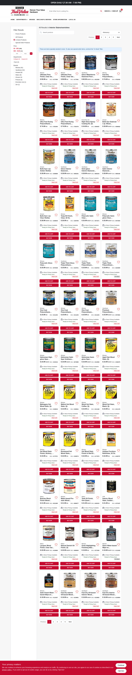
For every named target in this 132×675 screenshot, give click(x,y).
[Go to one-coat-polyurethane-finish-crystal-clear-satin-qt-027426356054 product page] (49, 311)
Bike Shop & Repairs (44, 19)
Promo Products (20, 33)
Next (118, 37)
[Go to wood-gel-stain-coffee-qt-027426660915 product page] (90, 405)
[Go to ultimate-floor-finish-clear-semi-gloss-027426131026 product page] (49, 76)
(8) (19, 72)
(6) (18, 75)
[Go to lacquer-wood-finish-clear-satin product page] (49, 547)
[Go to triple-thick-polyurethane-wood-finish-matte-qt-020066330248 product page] (111, 264)
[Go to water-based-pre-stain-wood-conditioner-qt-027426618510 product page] (70, 500)
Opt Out (121, 671)
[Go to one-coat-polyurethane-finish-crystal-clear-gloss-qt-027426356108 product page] (70, 311)
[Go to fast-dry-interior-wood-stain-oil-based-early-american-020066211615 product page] (90, 594)
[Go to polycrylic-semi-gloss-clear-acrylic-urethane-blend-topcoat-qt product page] (111, 217)
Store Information (60, 19)
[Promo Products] (14, 33)
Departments (21, 19)
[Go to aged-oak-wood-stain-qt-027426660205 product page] (111, 358)
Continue (121, 665)
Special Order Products (23, 42)
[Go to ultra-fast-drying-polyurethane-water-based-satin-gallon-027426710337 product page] (70, 123)
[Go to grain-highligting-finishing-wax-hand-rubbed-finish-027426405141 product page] (90, 547)
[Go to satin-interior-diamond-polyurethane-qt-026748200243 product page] (111, 170)
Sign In (107, 11)
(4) (19, 77)
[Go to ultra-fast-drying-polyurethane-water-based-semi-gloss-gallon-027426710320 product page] (49, 123)
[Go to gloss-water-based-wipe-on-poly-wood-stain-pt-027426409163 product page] (111, 547)
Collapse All (17, 59)
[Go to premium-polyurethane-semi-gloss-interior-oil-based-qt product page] (111, 311)
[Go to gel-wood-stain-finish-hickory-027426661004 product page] (49, 453)
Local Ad (72, 19)
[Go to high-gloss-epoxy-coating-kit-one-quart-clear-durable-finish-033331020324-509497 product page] (90, 123)
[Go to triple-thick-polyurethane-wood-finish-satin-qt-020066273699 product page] (90, 264)
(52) (20, 70)
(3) (19, 79)
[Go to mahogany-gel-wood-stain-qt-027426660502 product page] (49, 405)
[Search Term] (75, 11)
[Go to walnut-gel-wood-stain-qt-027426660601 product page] (70, 405)
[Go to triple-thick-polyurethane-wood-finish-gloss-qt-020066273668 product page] (70, 264)
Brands (32, 19)
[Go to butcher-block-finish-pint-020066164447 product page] (49, 500)
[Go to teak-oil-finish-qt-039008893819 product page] (90, 500)
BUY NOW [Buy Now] (49, 97)
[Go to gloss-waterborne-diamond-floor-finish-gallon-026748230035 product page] (90, 76)
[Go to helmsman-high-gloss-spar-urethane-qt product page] (49, 358)
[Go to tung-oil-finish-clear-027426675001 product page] (70, 217)
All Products (19, 37)
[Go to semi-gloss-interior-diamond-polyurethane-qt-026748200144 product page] (90, 170)
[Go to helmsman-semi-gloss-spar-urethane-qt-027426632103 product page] (90, 358)
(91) (19, 67)
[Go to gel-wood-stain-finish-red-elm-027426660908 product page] (90, 453)
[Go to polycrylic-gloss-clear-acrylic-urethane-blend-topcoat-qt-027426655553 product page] (49, 264)
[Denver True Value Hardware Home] (19, 11)
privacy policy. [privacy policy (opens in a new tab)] (7, 670)
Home (13, 19)
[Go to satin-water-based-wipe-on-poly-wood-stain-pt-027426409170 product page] (49, 594)
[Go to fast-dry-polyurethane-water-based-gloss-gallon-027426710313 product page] (111, 76)
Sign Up (115, 11)
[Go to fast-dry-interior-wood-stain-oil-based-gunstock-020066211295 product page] (111, 594)
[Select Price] (31, 53)
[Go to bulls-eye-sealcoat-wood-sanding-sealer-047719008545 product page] (111, 123)
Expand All (24, 59)
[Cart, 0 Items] (120, 11)
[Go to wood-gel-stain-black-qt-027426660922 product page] (111, 405)
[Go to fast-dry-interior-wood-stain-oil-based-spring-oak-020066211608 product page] (70, 594)
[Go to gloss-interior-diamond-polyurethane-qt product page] (70, 170)
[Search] (101, 11)
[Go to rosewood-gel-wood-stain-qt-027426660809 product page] (70, 453)
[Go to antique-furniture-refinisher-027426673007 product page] (111, 453)
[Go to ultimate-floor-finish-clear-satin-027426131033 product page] (70, 76)
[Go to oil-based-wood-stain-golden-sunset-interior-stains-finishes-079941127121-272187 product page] (111, 500)
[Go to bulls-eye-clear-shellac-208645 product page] (49, 217)
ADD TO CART (49, 92)
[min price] (17, 53)
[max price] (25, 53)
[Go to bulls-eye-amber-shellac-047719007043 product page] (49, 170)
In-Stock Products (21, 39)
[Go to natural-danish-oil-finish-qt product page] (70, 547)
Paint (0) (16, 62)
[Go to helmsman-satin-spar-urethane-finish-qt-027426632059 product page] (70, 358)
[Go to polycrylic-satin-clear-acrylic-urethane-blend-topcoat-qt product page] (90, 217)
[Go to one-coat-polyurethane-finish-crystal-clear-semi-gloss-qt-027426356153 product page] (90, 311)
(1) (21, 82)
